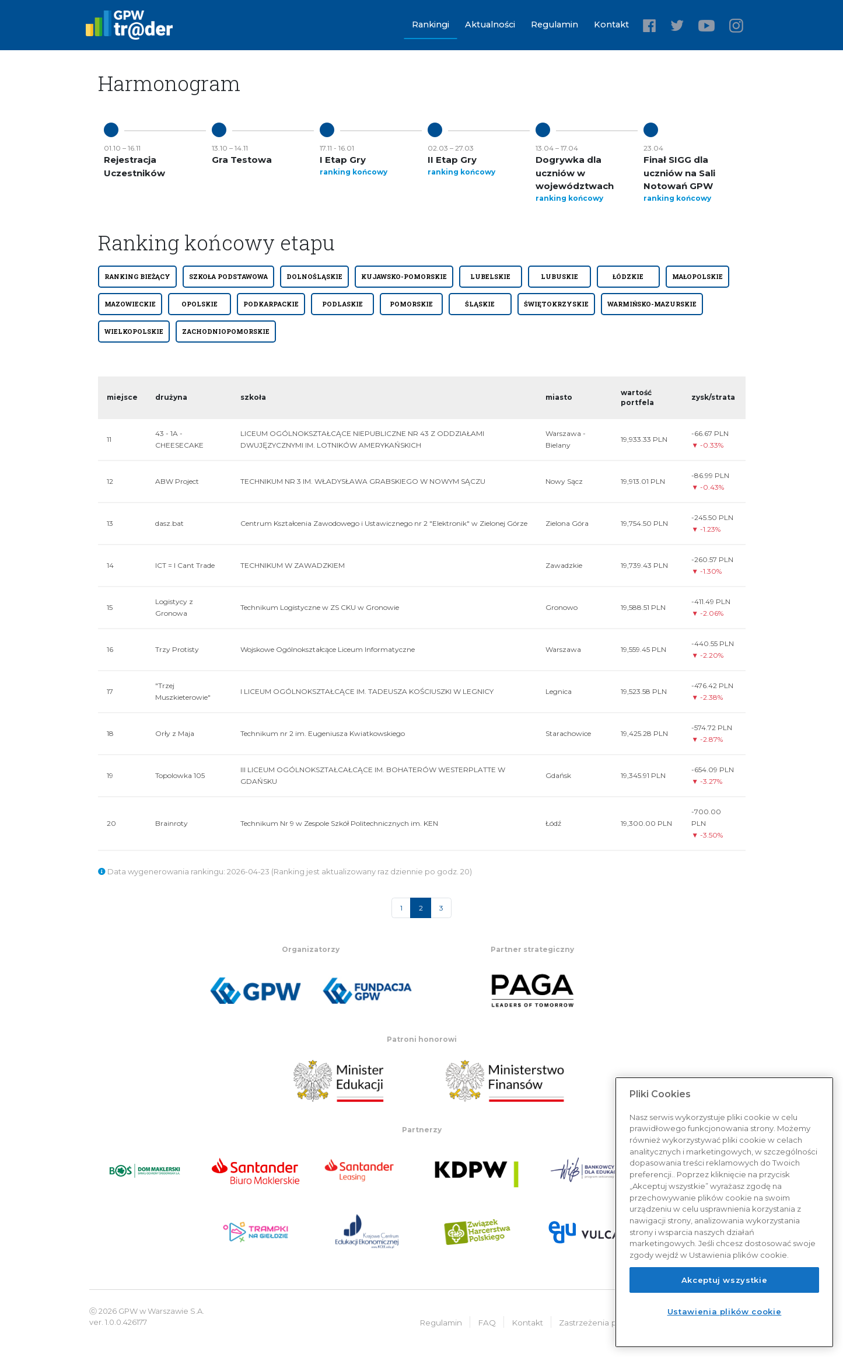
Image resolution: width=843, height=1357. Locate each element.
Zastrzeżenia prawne (600, 1322)
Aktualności (490, 24)
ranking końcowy (353, 172)
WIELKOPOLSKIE (133, 331)
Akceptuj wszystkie (724, 1280)
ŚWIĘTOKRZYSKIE (556, 304)
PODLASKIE (342, 304)
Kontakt (611, 24)
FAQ (487, 1322)
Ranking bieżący (137, 277)
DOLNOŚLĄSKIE (314, 277)
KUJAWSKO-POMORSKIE (404, 277)
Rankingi (430, 24)
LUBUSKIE (559, 277)
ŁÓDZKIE (628, 277)
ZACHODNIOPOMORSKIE (226, 331)
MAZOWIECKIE (130, 304)
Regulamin (554, 24)
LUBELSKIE (490, 277)
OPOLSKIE (199, 304)
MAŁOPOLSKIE (697, 277)
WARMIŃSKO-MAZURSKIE (652, 304)
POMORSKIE (411, 304)
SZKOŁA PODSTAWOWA (228, 277)
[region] (724, 1212)
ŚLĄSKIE (480, 304)
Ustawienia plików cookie (724, 1311)
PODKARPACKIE (271, 304)
